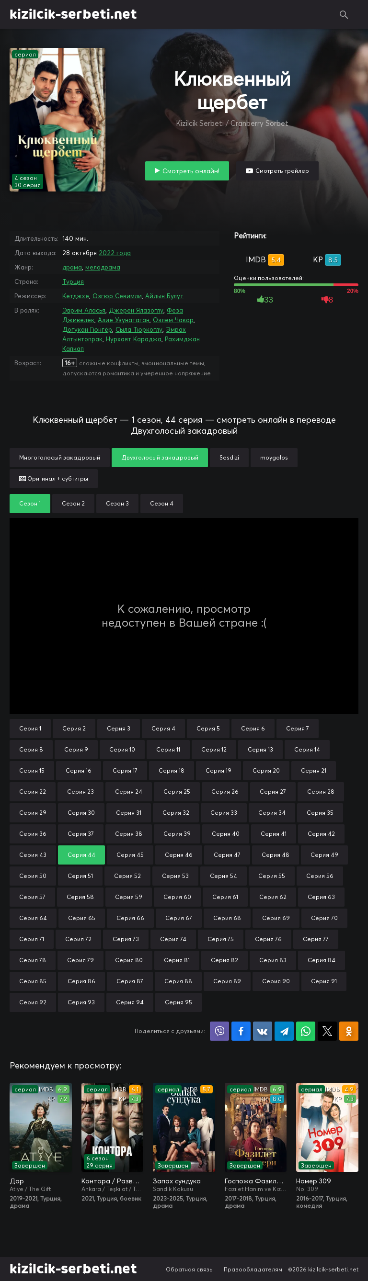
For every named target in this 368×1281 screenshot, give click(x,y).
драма (72, 267)
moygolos (274, 457)
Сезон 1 (30, 503)
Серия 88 (178, 981)
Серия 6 (253, 728)
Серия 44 (81, 854)
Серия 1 (30, 728)
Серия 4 (163, 728)
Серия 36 (32, 833)
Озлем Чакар (173, 320)
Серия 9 (76, 749)
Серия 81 (177, 960)
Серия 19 (218, 770)
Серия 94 (130, 1002)
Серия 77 (316, 939)
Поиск (344, 14)
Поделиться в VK (262, 1031)
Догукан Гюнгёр (87, 329)
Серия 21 (313, 770)
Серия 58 (80, 896)
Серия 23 (80, 791)
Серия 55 (271, 875)
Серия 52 (127, 875)
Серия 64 (33, 917)
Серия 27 (273, 791)
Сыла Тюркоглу (138, 329)
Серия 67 (178, 917)
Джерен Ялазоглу (136, 310)
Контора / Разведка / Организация (112, 1181)
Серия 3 (118, 728)
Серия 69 (276, 917)
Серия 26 (225, 791)
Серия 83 (273, 960)
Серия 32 (175, 812)
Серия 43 (32, 854)
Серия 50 (32, 875)
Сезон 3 (117, 503)
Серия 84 (321, 960)
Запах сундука (177, 1181)
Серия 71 (31, 939)
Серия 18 (171, 770)
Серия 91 (324, 981)
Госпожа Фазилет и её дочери (256, 1181)
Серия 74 (173, 939)
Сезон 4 (161, 503)
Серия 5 (208, 728)
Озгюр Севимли (117, 296)
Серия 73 (126, 939)
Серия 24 (128, 791)
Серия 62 (273, 896)
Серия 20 (266, 770)
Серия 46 (179, 854)
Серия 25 (176, 791)
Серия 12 (214, 749)
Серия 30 (81, 812)
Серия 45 (130, 854)
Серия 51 (80, 875)
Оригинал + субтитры (53, 478)
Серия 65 (81, 917)
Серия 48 (275, 854)
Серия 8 (31, 749)
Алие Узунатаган (124, 320)
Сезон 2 (73, 503)
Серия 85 (32, 981)
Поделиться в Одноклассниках (348, 1031)
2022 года (115, 253)
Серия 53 (175, 875)
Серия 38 (128, 833)
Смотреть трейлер (282, 170)
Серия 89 (227, 981)
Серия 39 (177, 833)
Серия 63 (321, 896)
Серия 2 (74, 728)
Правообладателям (253, 1269)
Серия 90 (276, 981)
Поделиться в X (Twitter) (327, 1031)
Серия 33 (223, 812)
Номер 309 (313, 1181)
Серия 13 (260, 749)
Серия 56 (320, 875)
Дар (17, 1181)
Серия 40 (226, 833)
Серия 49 (324, 854)
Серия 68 (227, 917)
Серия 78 (32, 960)
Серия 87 (129, 981)
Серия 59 (128, 896)
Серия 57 (32, 896)
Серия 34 (272, 812)
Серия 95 (178, 1002)
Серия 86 (81, 981)
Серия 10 (122, 749)
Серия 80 (129, 960)
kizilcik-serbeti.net (73, 14)
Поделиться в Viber (219, 1031)
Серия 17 (125, 770)
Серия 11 (168, 749)
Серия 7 (297, 728)
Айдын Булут (164, 296)
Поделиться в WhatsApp (305, 1031)
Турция (73, 281)
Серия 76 (268, 939)
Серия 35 (320, 812)
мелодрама (102, 267)
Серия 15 (32, 770)
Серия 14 (307, 749)
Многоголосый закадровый (59, 457)
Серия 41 (274, 833)
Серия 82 (224, 960)
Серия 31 (128, 812)
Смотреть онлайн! (190, 171)
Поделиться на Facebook (241, 1031)
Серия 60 (177, 896)
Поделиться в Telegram (284, 1031)
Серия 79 (80, 960)
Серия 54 (223, 875)
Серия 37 (81, 833)
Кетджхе (75, 296)
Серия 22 (32, 791)
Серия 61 (225, 896)
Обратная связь (189, 1269)
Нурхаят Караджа (133, 339)
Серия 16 (79, 770)
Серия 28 (320, 791)
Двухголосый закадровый (159, 457)
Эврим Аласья (83, 310)
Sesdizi (229, 457)
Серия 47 (227, 854)
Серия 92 (32, 1002)
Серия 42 (321, 833)
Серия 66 (130, 917)
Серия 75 (220, 939)
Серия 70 (324, 917)
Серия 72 (78, 939)
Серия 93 (81, 1002)
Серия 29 (32, 812)
